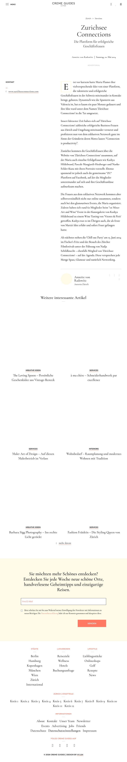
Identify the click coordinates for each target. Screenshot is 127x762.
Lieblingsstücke (92, 656)
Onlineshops (92, 661)
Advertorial (94, 65)
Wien (34, 675)
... (6, 86)
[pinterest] (67, 746)
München (34, 670)
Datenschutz (38, 731)
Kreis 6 (68, 701)
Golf (92, 665)
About (41, 721)
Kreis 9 (100, 701)
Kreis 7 (78, 701)
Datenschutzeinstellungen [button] (64, 731)
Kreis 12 (69, 706)
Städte (34, 649)
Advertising (59, 726)
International (34, 684)
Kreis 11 (57, 706)
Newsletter (83, 721)
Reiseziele (63, 656)
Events (45, 726)
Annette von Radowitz (82, 57)
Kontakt (52, 721)
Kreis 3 (35, 701)
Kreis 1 (14, 701)
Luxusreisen (63, 649)
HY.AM (80, 755)
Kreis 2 (25, 701)
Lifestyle (92, 649)
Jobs (71, 726)
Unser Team (67, 721)
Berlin (34, 656)
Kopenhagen (34, 665)
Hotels (63, 665)
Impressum (90, 731)
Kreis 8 (89, 701)
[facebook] (52, 746)
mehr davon (65, 543)
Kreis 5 (57, 701)
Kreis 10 (112, 701)
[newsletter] (74, 746)
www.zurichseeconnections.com (23, 91)
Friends (81, 726)
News (92, 675)
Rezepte (92, 670)
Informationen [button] (63, 714)
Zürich (34, 680)
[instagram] (60, 746)
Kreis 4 (46, 701)
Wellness (63, 661)
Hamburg (35, 661)
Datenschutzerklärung (49, 613)
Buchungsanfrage (63, 670)
